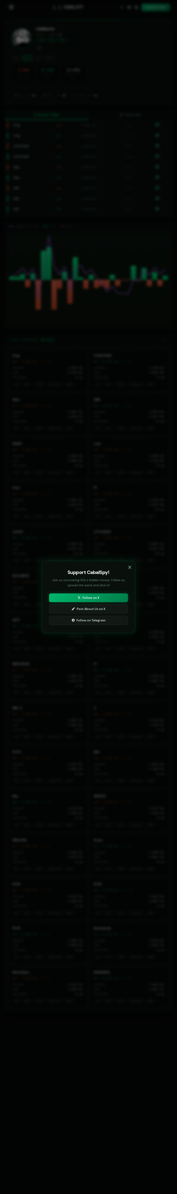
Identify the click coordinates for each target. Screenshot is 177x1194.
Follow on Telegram (88, 620)
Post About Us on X (88, 609)
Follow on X (88, 598)
